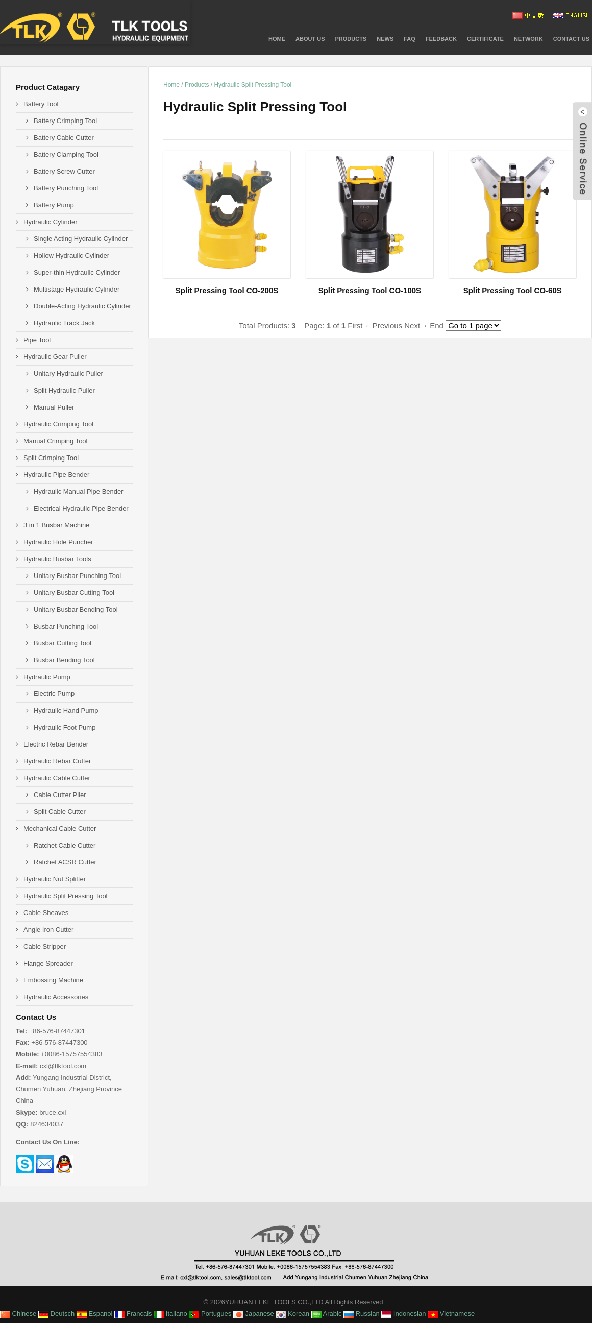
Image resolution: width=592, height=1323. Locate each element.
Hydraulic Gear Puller (55, 356)
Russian (361, 1313)
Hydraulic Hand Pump (66, 710)
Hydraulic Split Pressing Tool (252, 84)
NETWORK (528, 39)
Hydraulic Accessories (55, 997)
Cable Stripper (44, 946)
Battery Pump (54, 205)
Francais (133, 1313)
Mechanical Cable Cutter (59, 828)
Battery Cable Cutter (64, 137)
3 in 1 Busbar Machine (56, 525)
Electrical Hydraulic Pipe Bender (81, 508)
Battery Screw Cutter (64, 171)
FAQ (409, 39)
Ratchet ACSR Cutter (65, 862)
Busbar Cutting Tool (62, 643)
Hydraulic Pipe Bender (56, 474)
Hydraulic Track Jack (64, 323)
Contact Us (571, 39)
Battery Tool (40, 104)
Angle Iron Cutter (48, 929)
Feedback (441, 39)
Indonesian (403, 1313)
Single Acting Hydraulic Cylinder (81, 239)
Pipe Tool (37, 340)
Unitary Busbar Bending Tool (76, 609)
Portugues (210, 1313)
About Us (310, 39)
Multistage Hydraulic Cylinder (76, 289)
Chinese (18, 1313)
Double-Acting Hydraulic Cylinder (82, 306)
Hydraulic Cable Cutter (56, 778)
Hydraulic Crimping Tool (58, 424)
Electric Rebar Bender (55, 744)
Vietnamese (451, 1313)
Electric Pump (54, 693)
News (385, 39)
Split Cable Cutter (60, 811)
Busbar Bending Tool (64, 660)
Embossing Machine (53, 980)
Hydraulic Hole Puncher (58, 542)
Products (197, 84)
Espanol (95, 1313)
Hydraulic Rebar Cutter (57, 761)
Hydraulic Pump (46, 677)
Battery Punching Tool (66, 188)
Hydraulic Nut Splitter (54, 879)
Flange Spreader (48, 963)
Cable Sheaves (45, 913)
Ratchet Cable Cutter (64, 845)
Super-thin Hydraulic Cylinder (77, 272)
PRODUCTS (350, 39)
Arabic (326, 1313)
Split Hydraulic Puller (64, 390)
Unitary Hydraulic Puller (68, 373)
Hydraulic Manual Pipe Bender (79, 491)
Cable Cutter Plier (60, 795)
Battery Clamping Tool (66, 154)
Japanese (253, 1313)
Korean (292, 1313)
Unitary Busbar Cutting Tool (74, 592)
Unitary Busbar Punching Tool (77, 576)
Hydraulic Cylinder (50, 222)
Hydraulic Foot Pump (64, 727)
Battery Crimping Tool (65, 121)
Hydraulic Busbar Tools (57, 559)
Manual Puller (54, 407)
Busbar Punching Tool (66, 626)
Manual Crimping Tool (55, 441)
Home (276, 39)
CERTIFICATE (485, 39)
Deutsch (56, 1313)
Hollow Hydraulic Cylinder (71, 255)
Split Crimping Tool (51, 458)
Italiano (170, 1313)
